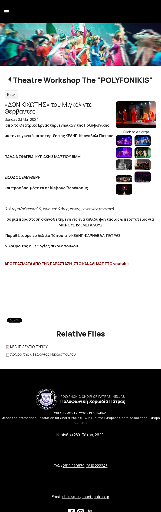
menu (6, 11)
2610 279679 (74, 465)
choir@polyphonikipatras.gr (85, 496)
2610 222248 (97, 465)
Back (11, 94)
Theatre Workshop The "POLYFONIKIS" (83, 80)
